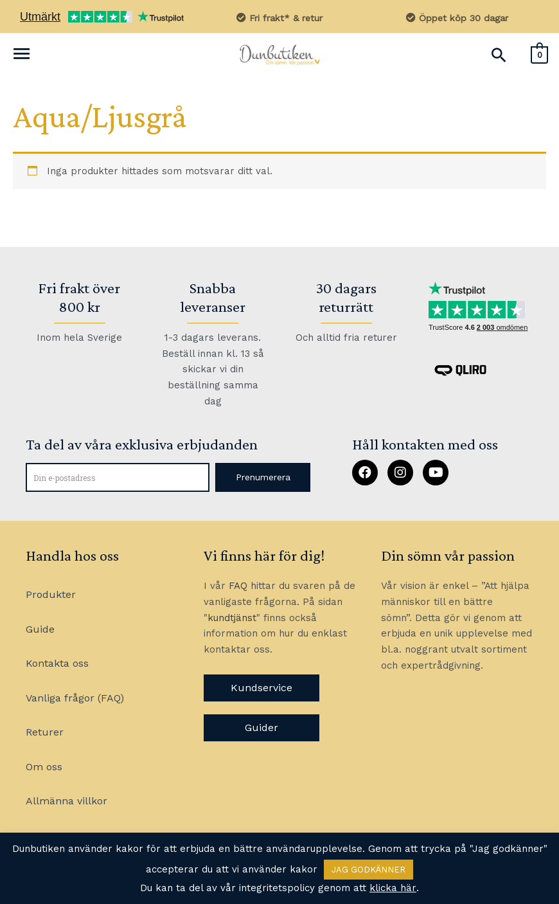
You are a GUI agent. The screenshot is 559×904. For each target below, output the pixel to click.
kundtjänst (232, 618)
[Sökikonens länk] (498, 55)
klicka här (392, 888)
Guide (40, 629)
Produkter (51, 595)
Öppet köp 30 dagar (457, 18)
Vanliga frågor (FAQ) (75, 698)
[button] (262, 478)
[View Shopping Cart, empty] (539, 54)
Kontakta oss (57, 664)
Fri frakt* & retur (279, 18)
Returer (45, 733)
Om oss (44, 767)
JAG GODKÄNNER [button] (368, 869)
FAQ (238, 586)
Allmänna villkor (66, 802)
